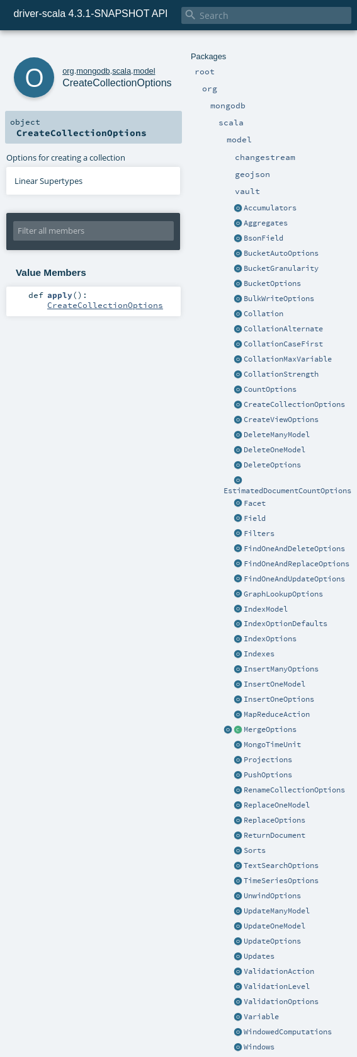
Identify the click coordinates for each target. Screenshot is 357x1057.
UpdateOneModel (274, 926)
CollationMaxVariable (288, 359)
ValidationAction (279, 971)
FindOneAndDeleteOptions (294, 548)
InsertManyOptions (281, 669)
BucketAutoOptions (281, 253)
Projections (268, 759)
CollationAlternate (283, 328)
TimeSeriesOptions (281, 880)
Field (255, 518)
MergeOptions (270, 729)
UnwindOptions (272, 895)
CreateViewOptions (281, 419)
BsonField (263, 238)
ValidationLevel (277, 986)
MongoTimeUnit (272, 744)
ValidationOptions (281, 1001)
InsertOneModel (274, 684)
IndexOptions (270, 638)
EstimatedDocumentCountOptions (287, 490)
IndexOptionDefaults (285, 623)
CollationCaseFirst (283, 344)
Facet (255, 503)
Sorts (255, 850)
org (68, 71)
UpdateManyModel (277, 910)
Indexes (259, 653)
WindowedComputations (288, 1031)
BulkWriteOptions (279, 298)
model (144, 71)
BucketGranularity (281, 268)
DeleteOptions (272, 464)
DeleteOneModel (274, 449)
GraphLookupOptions (283, 594)
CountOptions (270, 389)
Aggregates (266, 223)
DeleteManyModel (277, 434)
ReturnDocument (274, 835)
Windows (259, 1047)
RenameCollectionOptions (294, 790)
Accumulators (270, 207)
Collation (263, 313)
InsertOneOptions (279, 699)
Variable (261, 1016)
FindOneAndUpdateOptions (294, 578)
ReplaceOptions (274, 820)
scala (121, 71)
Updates (259, 956)
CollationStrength (281, 374)
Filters (259, 533)
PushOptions (268, 774)
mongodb (93, 71)
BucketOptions (272, 283)
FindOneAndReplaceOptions (296, 563)
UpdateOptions (272, 941)
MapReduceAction (277, 714)
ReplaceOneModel (277, 805)
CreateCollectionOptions (294, 404)
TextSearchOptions (281, 865)
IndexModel (266, 609)
